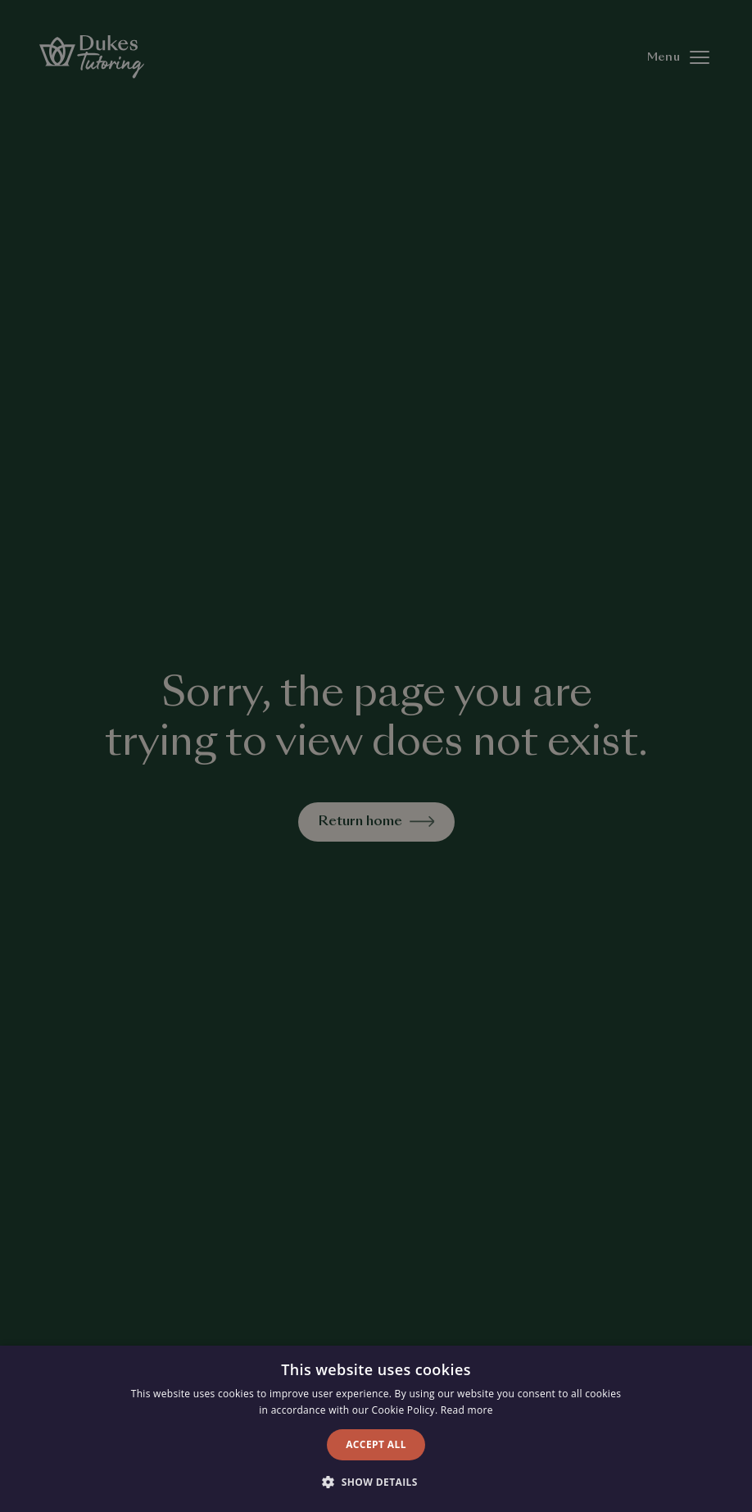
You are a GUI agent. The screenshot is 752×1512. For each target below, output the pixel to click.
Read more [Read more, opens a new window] (467, 1410)
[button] (376, 1482)
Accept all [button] (376, 1444)
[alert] (376, 756)
